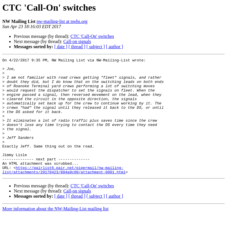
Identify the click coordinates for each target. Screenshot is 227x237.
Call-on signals (77, 41)
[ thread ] (76, 46)
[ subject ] (95, 46)
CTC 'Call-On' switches (92, 36)
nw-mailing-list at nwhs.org (61, 21)
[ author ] (114, 46)
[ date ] (60, 46)
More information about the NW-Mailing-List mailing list (55, 232)
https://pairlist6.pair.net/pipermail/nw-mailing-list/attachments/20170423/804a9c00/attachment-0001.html (64, 192)
